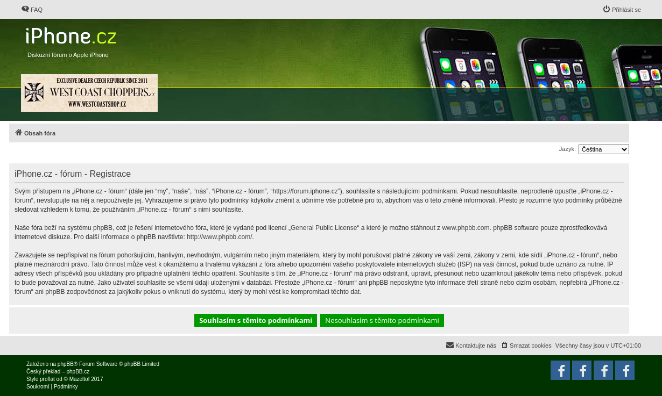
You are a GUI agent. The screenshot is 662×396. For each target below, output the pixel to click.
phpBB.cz (77, 372)
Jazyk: (567, 149)
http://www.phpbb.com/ (219, 237)
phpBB (66, 364)
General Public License (324, 228)
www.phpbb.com (465, 228)
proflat (47, 379)
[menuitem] (32, 9)
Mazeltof (79, 379)
